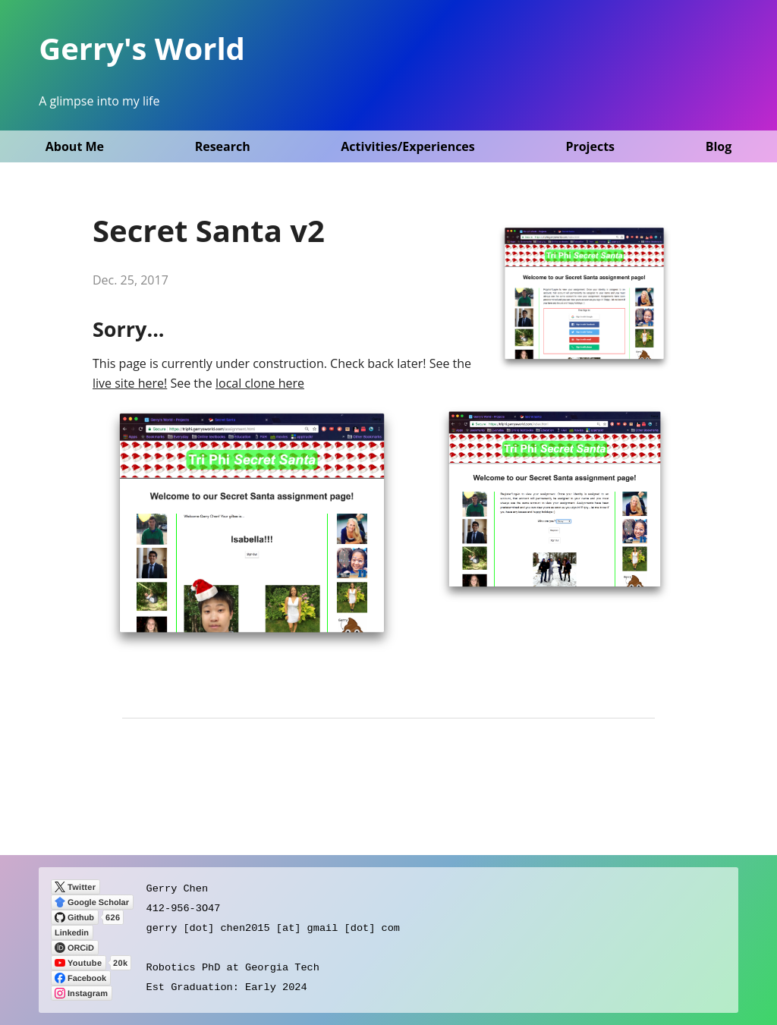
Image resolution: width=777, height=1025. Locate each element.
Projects (590, 146)
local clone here (259, 383)
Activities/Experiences (407, 146)
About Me (75, 146)
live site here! (130, 383)
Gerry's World (142, 48)
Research (222, 146)
